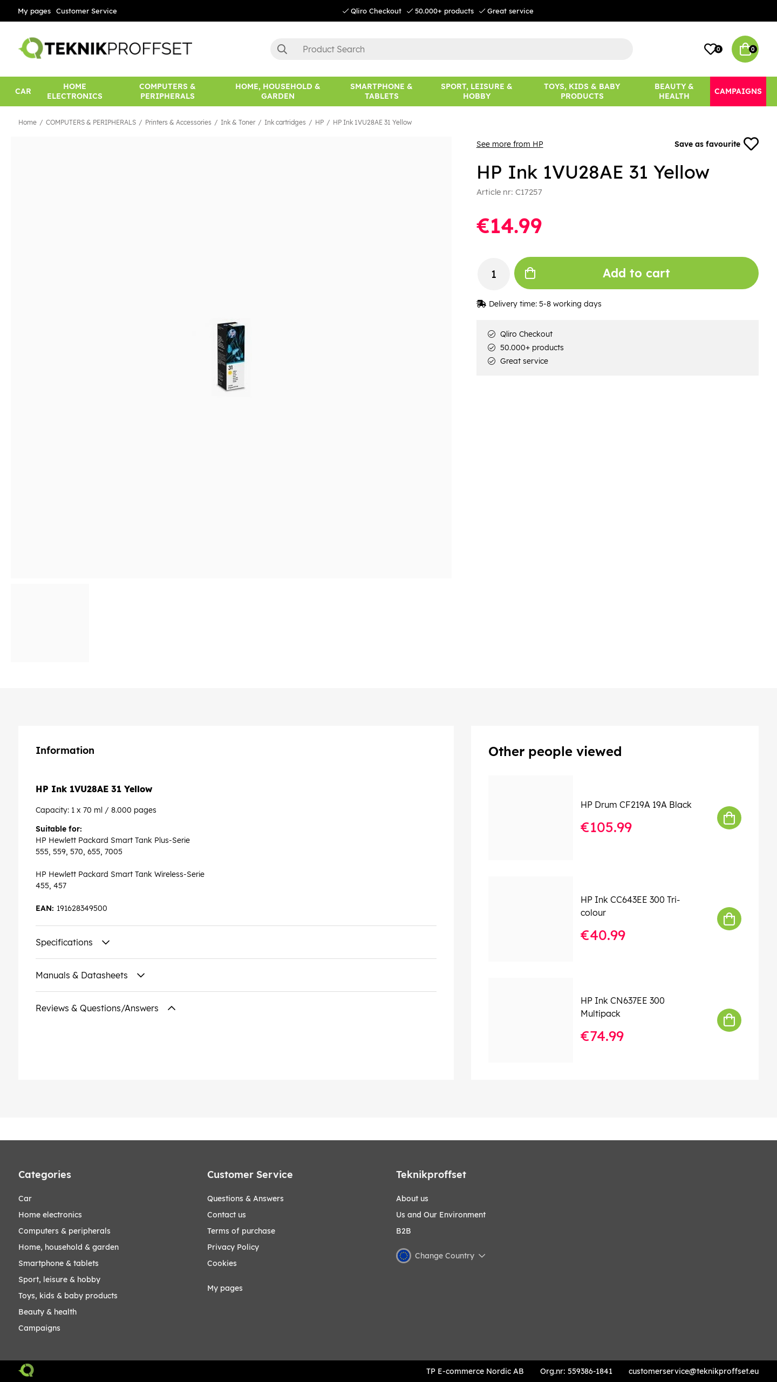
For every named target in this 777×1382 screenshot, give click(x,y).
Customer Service (86, 10)
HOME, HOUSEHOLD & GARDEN (68, 1247)
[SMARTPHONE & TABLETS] (381, 91)
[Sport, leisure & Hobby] (476, 91)
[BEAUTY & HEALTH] (674, 91)
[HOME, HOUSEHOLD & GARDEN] (278, 91)
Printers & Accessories (178, 122)
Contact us (226, 1215)
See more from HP (509, 144)
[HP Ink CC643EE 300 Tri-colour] (538, 918)
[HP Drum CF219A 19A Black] (538, 817)
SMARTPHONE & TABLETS (58, 1263)
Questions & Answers (245, 1198)
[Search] (451, 49)
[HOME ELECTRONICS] (75, 91)
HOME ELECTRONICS (50, 1215)
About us (412, 1198)
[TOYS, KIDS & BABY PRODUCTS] (582, 91)
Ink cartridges (285, 122)
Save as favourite (716, 144)
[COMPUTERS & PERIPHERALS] (167, 91)
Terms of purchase (241, 1231)
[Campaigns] (738, 91)
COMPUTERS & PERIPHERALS (91, 122)
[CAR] (23, 91)
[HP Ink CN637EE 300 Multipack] (538, 1020)
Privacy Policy (233, 1247)
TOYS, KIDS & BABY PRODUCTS (68, 1296)
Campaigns (39, 1328)
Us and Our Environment (441, 1215)
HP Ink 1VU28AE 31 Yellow (372, 122)
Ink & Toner (238, 122)
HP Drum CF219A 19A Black (636, 804)
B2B (403, 1231)
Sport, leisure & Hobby (59, 1279)
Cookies (222, 1263)
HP (319, 122)
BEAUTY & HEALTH (47, 1312)
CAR (25, 1198)
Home (27, 122)
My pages (34, 10)
